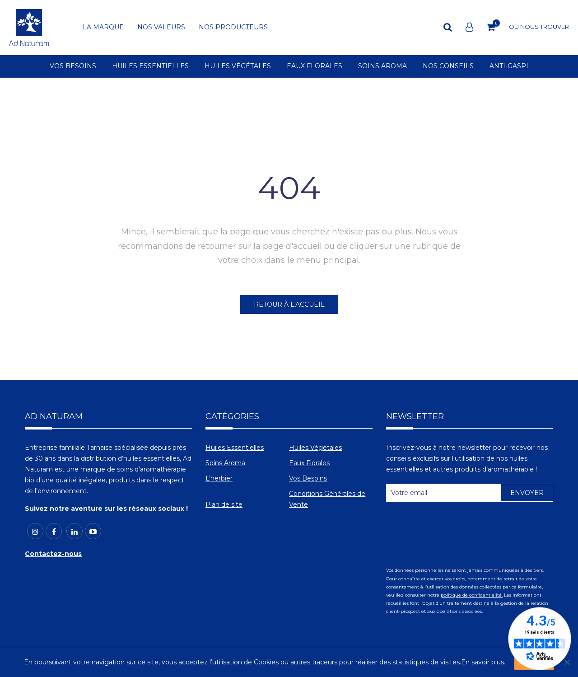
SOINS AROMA (382, 66)
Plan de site (223, 504)
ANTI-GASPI (508, 66)
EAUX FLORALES (314, 66)
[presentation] (454, 530)
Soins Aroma (225, 463)
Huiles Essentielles (234, 448)
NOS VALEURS (161, 27)
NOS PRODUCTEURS (233, 27)
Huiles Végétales (315, 448)
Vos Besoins (308, 478)
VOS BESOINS (73, 66)
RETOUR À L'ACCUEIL (289, 304)
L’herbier (219, 478)
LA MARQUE (103, 27)
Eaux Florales (309, 463)
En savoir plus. (483, 662)
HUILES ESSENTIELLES (150, 66)
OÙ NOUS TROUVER (539, 26)
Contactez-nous (53, 554)
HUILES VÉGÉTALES (238, 66)
